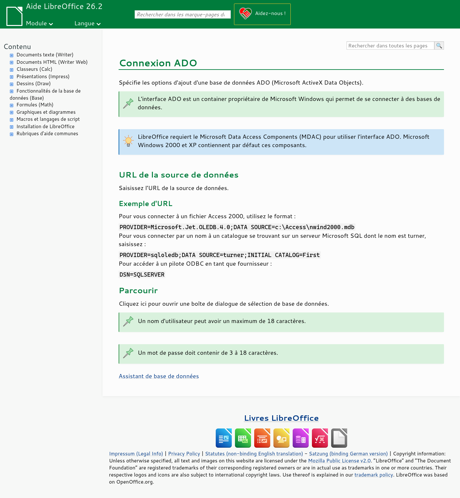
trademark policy (374, 474)
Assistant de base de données (159, 376)
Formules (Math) (35, 104)
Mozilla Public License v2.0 (339, 460)
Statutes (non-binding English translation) (254, 453)
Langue (84, 23)
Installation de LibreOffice (45, 126)
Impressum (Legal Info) (136, 453)
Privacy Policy (184, 453)
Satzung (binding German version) (348, 453)
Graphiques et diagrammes (46, 112)
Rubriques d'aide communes (47, 133)
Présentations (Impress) (43, 76)
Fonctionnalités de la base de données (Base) (45, 94)
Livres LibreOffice (281, 417)
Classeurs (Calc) (34, 69)
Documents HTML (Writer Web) (52, 62)
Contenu (17, 46)
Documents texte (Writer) (45, 54)
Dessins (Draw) (33, 83)
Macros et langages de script (48, 119)
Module (36, 23)
